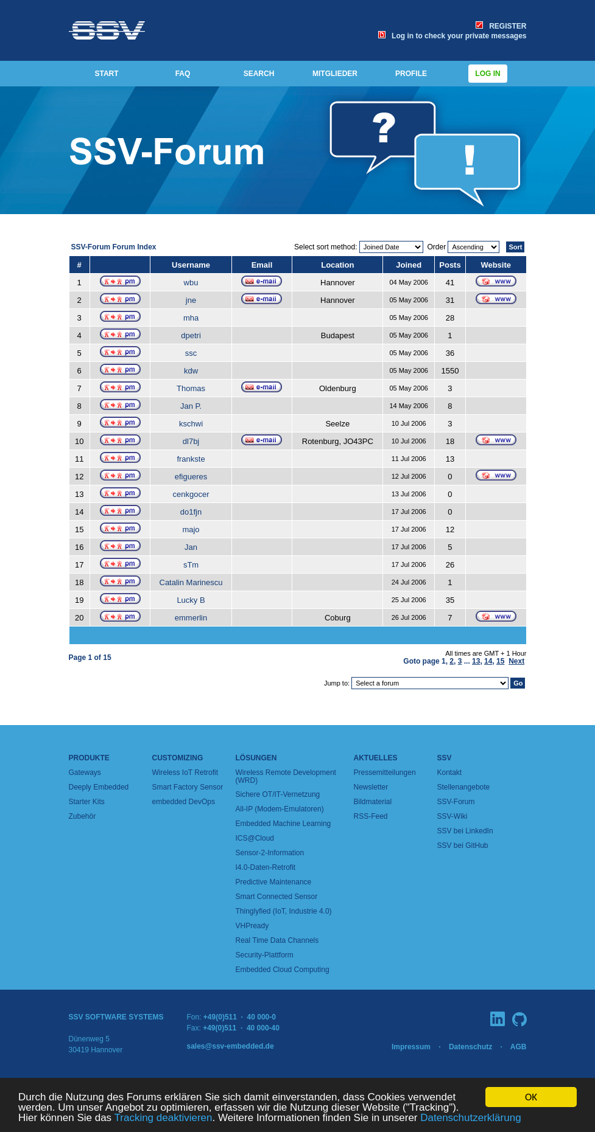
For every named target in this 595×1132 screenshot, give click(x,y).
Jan (191, 547)
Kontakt (449, 772)
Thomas (191, 388)
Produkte (89, 758)
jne (191, 300)
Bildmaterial (373, 801)
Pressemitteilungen (385, 772)
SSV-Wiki (452, 816)
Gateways (85, 772)
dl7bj (191, 441)
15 (500, 661)
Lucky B (191, 600)
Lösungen (256, 758)
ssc (191, 353)
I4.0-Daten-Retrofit (266, 867)
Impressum (411, 1047)
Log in (487, 73)
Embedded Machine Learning (283, 823)
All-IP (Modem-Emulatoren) (280, 809)
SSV (444, 758)
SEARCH (259, 73)
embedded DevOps (183, 801)
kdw (191, 370)
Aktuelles (376, 758)
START (106, 73)
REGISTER (501, 26)
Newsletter (371, 787)
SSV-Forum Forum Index (114, 247)
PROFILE (411, 73)
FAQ (183, 73)
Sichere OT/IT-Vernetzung (278, 794)
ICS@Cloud (255, 838)
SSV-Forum (456, 801)
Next (516, 661)
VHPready (252, 926)
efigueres (191, 476)
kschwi (191, 423)
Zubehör (82, 816)
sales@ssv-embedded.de (230, 1046)
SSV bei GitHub (462, 845)
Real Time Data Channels (277, 940)
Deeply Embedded (99, 787)
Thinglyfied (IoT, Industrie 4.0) (284, 911)
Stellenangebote (463, 787)
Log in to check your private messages (452, 36)
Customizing (177, 758)
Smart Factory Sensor (188, 787)
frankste (191, 459)
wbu (191, 282)
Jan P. (191, 406)
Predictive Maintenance (274, 882)
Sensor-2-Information (270, 853)
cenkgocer (191, 494)
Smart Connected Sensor (277, 896)
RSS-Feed (371, 816)
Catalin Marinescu (191, 582)
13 (476, 661)
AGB (518, 1047)
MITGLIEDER (334, 73)
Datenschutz (470, 1047)
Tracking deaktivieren (163, 1118)
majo (190, 529)
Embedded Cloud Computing (282, 969)
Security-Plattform (265, 955)
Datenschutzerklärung (470, 1118)
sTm (191, 564)
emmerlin (191, 617)
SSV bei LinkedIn (465, 831)
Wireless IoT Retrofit (185, 772)
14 (488, 661)
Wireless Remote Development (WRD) (286, 776)
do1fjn (191, 511)
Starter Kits (87, 801)
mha (191, 317)
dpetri (191, 335)
